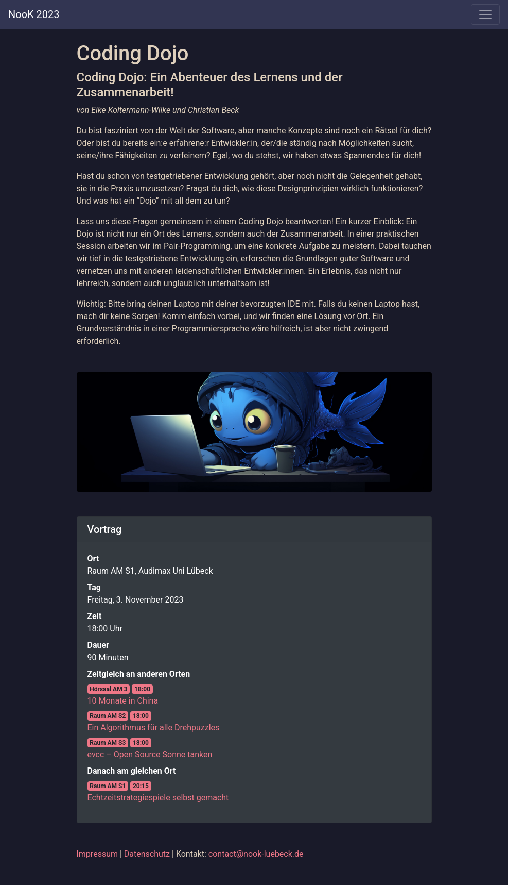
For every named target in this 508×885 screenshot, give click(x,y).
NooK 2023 (34, 14)
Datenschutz (147, 854)
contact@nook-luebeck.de (256, 854)
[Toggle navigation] (485, 14)
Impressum (97, 854)
